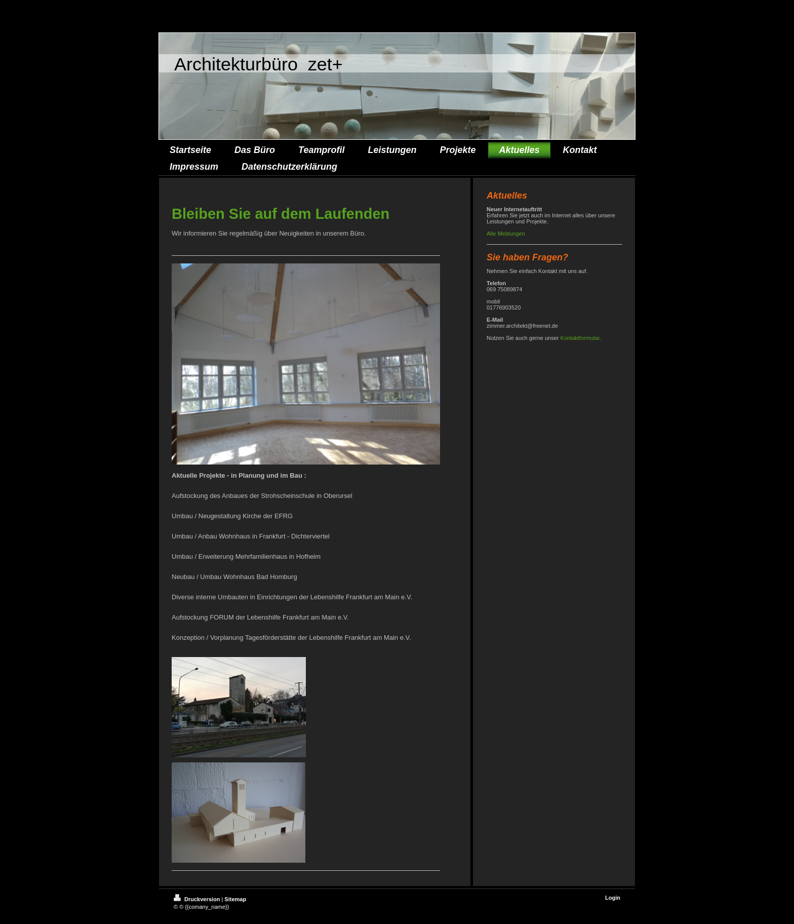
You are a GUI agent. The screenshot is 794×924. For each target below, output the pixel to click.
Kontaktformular (580, 338)
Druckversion (197, 899)
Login (612, 898)
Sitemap (235, 899)
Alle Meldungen (506, 233)
